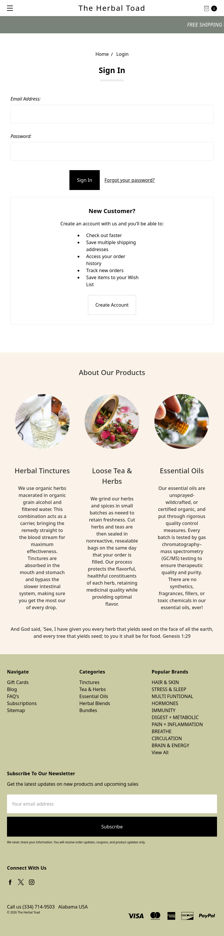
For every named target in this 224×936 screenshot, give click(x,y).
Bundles (88, 710)
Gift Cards (18, 682)
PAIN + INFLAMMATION (177, 724)
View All (160, 752)
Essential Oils (93, 696)
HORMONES (165, 703)
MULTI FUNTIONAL (172, 696)
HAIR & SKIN (165, 682)
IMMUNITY (164, 710)
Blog (12, 689)
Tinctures (89, 682)
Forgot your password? (129, 180)
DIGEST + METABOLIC (175, 717)
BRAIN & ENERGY (170, 745)
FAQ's (13, 696)
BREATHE (162, 731)
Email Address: (25, 99)
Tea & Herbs (92, 689)
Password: (21, 136)
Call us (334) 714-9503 (31, 907)
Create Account (112, 305)
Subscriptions (22, 703)
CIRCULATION (167, 738)
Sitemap (16, 710)
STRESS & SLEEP (169, 689)
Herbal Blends (94, 703)
